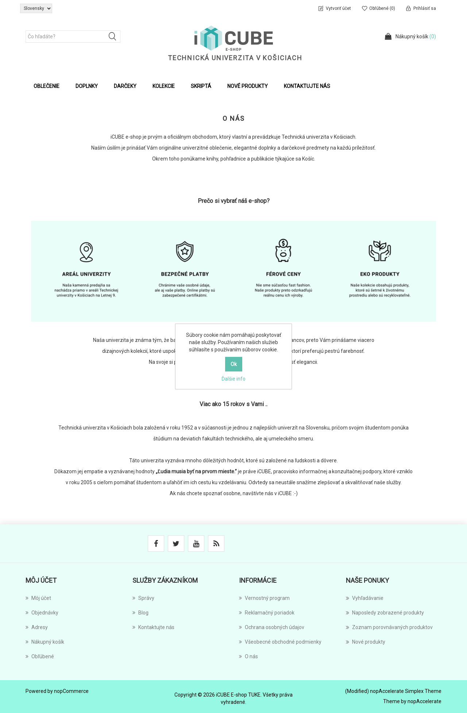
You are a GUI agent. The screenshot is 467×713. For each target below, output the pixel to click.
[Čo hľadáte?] (73, 36)
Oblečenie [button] (46, 86)
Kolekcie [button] (164, 86)
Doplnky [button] (87, 86)
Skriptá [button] (201, 86)
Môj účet (38, 598)
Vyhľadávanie (364, 598)
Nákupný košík (45, 642)
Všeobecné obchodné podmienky (280, 642)
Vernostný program (264, 598)
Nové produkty (247, 86)
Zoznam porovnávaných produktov (389, 627)
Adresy (37, 627)
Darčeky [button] (125, 86)
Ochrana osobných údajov (271, 627)
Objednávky (42, 613)
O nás (248, 656)
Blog (140, 613)
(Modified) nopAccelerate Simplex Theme (393, 691)
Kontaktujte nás (307, 86)
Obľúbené (40, 656)
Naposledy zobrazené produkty (385, 612)
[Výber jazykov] (36, 8)
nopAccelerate (424, 701)
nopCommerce (71, 691)
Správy (143, 598)
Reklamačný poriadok (266, 613)
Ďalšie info (233, 379)
